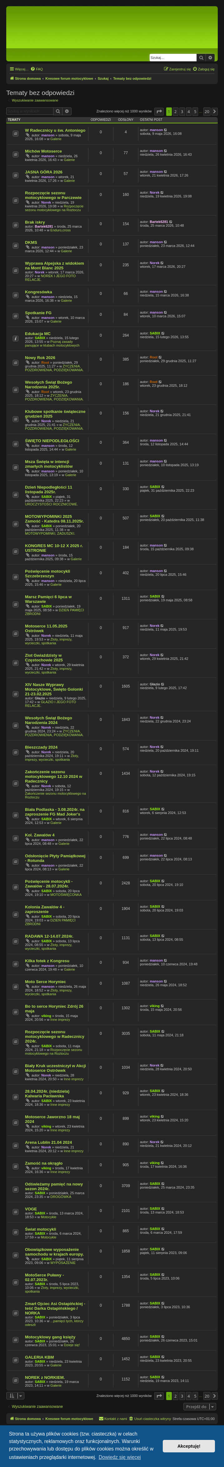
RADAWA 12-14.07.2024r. (49, 936)
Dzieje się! (72, 1345)
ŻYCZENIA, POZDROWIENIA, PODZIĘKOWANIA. (54, 368)
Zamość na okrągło (43, 1163)
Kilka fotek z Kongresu (47, 960)
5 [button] (195, 111)
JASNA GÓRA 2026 (43, 172)
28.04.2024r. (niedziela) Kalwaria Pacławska (47, 1093)
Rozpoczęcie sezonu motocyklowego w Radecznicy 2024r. (54, 1036)
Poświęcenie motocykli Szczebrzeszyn (47, 573)
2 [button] (175, 111)
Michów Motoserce (43, 151)
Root (45, 362)
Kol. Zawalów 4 (40, 835)
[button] (159, 111)
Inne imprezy (60, 1019)
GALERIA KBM (39, 1357)
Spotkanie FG (38, 312)
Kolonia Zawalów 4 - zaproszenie (44, 909)
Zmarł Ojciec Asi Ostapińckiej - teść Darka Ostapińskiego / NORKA (55, 1308)
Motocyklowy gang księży (50, 1337)
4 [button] (188, 111)
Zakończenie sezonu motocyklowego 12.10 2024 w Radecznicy (53, 776)
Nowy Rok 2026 (40, 357)
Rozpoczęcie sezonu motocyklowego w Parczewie (53, 195)
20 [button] (207, 111)
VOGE (31, 1209)
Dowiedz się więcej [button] (120, 1457)
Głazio (40, 698)
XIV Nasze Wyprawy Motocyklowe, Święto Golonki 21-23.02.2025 (54, 689)
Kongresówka (38, 292)
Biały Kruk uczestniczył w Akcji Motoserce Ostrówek (55, 1068)
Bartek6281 (44, 226)
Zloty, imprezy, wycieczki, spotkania (48, 641)
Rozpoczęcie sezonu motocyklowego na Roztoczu (54, 208)
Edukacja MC (38, 333)
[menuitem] (36, 69)
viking (46, 1016)
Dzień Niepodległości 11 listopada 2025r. (48, 489)
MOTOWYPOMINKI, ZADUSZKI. (50, 533)
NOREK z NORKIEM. (45, 1377)
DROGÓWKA (60, 1197)
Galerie (55, 139)
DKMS (31, 242)
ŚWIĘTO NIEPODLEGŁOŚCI (52, 440)
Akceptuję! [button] (189, 1446)
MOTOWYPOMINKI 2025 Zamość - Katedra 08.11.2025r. (54, 518)
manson (47, 135)
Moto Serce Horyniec (45, 981)
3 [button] (182, 111)
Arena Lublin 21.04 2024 (48, 1142)
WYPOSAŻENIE (63, 1263)
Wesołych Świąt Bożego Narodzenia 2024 (48, 720)
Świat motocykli (40, 1229)
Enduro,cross (60, 230)
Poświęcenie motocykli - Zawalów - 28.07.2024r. (48, 883)
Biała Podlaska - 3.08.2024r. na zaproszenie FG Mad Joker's (55, 811)
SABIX (40, 338)
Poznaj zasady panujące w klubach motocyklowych (52, 343)
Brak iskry (35, 222)
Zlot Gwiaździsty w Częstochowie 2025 (44, 657)
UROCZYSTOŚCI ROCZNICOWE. (51, 504)
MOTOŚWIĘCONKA (66, 895)
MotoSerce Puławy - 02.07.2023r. (44, 1277)
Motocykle (49, 1217)
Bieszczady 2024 (41, 747)
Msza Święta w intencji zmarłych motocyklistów (48, 464)
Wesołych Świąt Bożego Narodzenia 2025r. (48, 384)
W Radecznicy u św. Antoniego (55, 130)
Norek (46, 202)
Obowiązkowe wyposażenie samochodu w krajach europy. (54, 1251)
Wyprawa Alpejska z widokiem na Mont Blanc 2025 (54, 265)
